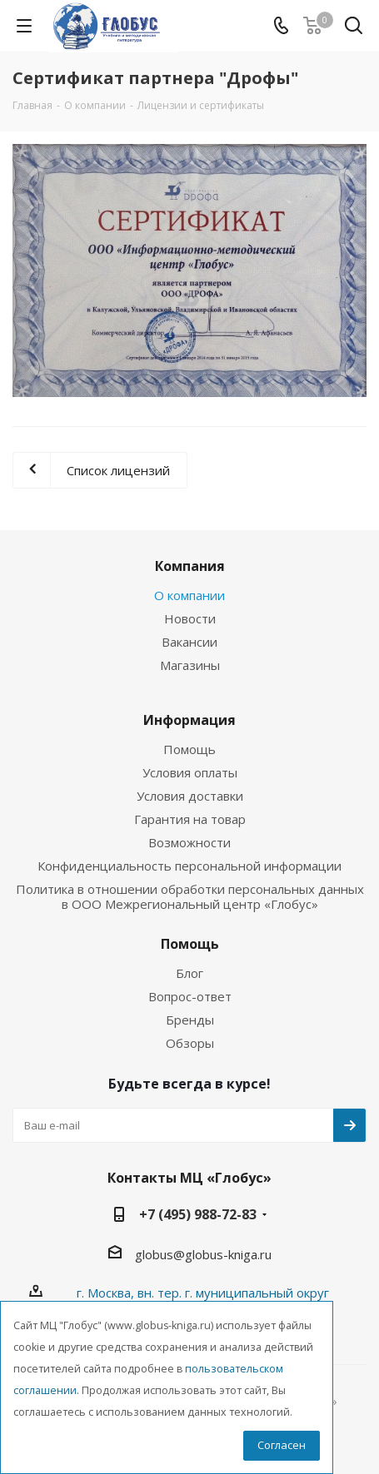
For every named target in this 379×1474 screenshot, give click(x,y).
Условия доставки (190, 795)
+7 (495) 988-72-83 (198, 1214)
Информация (189, 720)
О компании (189, 595)
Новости (190, 618)
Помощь (189, 749)
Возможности (189, 842)
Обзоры (190, 1043)
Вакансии (189, 641)
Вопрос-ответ (190, 996)
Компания (190, 566)
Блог (189, 973)
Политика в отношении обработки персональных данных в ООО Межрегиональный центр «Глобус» (190, 896)
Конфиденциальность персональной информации (189, 865)
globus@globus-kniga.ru (203, 1254)
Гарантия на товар (190, 819)
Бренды (190, 1019)
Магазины (190, 665)
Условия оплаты (189, 772)
